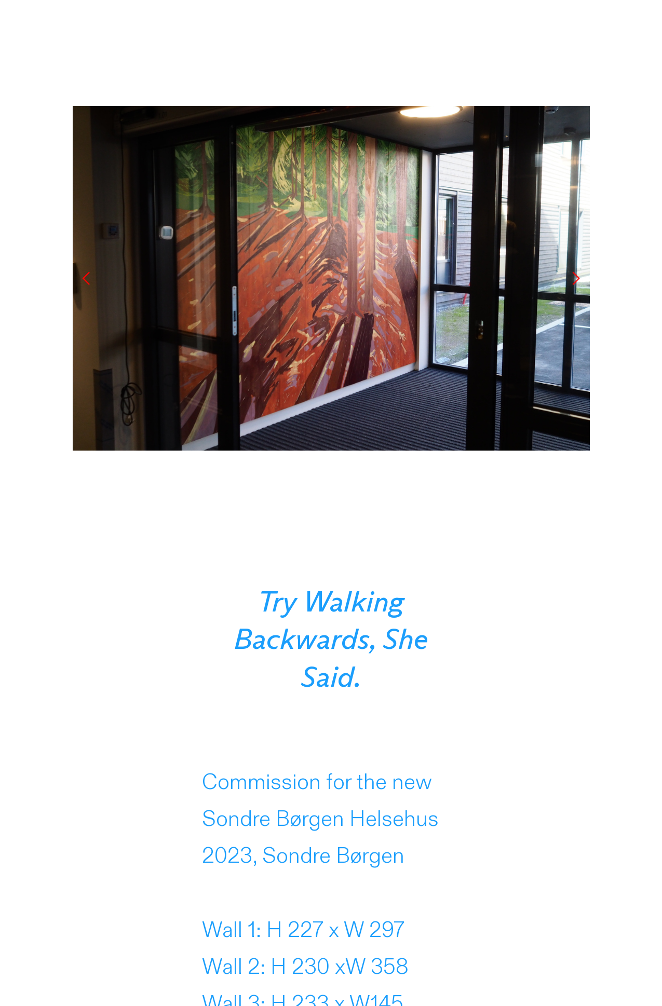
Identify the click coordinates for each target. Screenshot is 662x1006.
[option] (331, 278)
